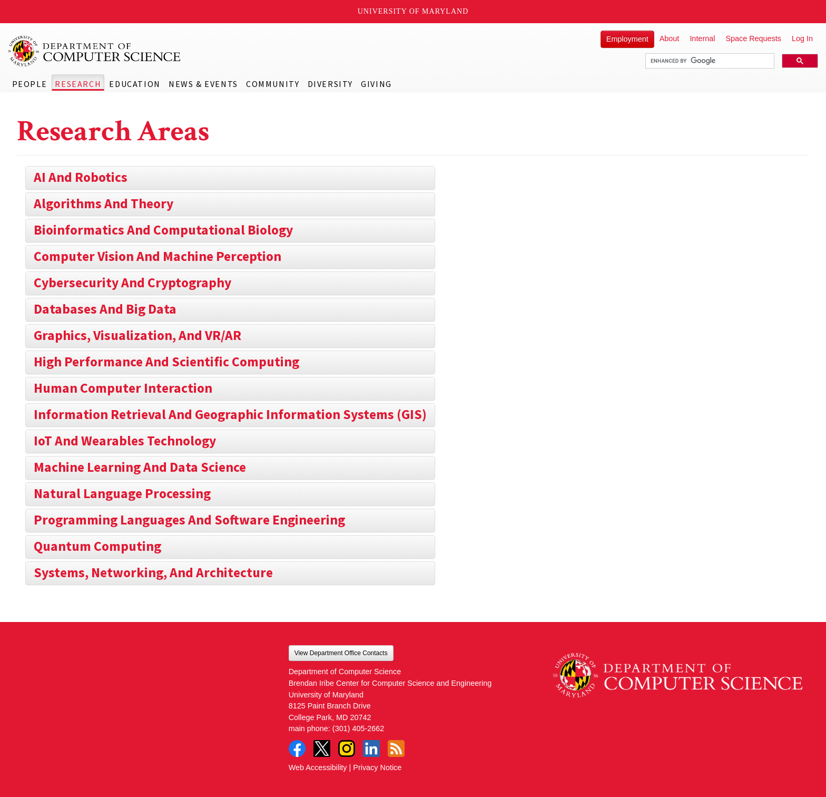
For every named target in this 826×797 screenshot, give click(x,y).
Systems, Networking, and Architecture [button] (153, 572)
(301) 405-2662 (358, 728)
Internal (702, 38)
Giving (376, 84)
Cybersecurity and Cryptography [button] (132, 282)
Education (134, 84)
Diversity (330, 84)
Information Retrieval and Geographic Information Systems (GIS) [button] (230, 414)
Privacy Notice (377, 767)
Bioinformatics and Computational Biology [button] (163, 229)
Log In (802, 38)
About (670, 38)
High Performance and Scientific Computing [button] (166, 361)
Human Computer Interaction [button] (123, 388)
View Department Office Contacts (341, 653)
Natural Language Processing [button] (122, 493)
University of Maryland (413, 11)
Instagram (346, 748)
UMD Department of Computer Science (95, 51)
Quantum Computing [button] (97, 546)
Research (78, 84)
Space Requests (753, 38)
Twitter (321, 748)
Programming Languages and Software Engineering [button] (189, 519)
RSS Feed (396, 748)
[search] (709, 61)
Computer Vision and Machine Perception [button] (157, 256)
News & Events (203, 84)
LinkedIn (371, 748)
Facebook (297, 748)
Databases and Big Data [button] (105, 308)
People (29, 84)
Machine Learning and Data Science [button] (140, 467)
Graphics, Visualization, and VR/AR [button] (137, 335)
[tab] (230, 178)
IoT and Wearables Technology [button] (125, 440)
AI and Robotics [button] (80, 177)
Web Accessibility (318, 767)
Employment (627, 39)
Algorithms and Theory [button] (103, 203)
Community (272, 84)
